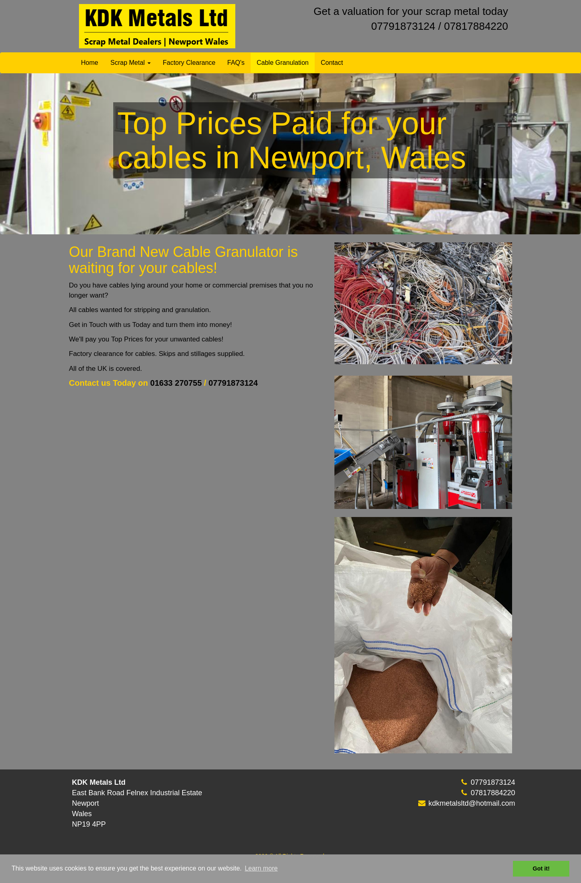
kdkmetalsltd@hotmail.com (471, 813)
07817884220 (476, 26)
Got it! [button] (541, 868)
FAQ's (236, 62)
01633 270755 (177, 382)
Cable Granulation (283, 62)
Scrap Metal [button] (130, 62)
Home (89, 62)
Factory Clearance (189, 62)
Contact (332, 62)
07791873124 (403, 26)
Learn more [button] (261, 868)
